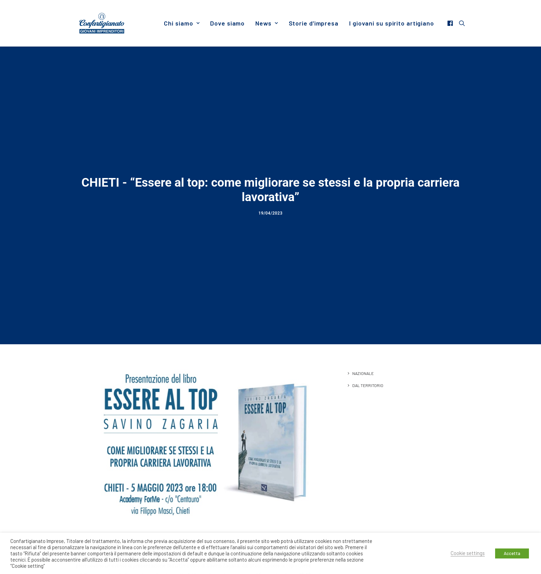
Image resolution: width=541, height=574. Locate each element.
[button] (451, 23)
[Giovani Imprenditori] (102, 23)
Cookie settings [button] (468, 553)
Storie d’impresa (313, 23)
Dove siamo (227, 23)
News (266, 23)
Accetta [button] (512, 553)
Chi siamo (181, 23)
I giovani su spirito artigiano (391, 23)
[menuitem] (181, 23)
